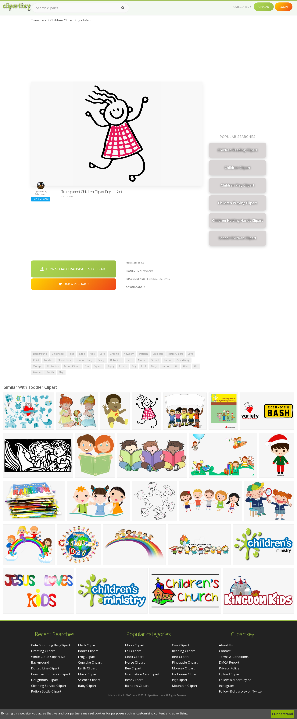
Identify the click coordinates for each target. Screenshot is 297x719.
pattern (143, 353)
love (190, 353)
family (50, 372)
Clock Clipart (134, 656)
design (101, 360)
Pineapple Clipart (185, 662)
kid (176, 366)
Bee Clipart (133, 668)
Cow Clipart (180, 645)
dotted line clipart (45, 668)
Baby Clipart (87, 685)
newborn (129, 353)
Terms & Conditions (234, 656)
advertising (183, 360)
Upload (263, 7)
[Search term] (80, 8)
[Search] (123, 8)
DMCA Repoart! (74, 284)
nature (166, 366)
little (82, 353)
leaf (143, 366)
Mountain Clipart (184, 685)
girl (196, 366)
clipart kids (64, 360)
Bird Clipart (180, 656)
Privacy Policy (229, 668)
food (71, 353)
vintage (37, 366)
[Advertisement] (116, 53)
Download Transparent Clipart (73, 269)
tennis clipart (72, 366)
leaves (123, 366)
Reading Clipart (183, 651)
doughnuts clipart (44, 680)
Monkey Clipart (183, 668)
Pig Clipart (179, 680)
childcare (158, 353)
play (61, 372)
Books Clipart (88, 651)
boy (134, 366)
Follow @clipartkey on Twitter (241, 691)
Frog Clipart (86, 656)
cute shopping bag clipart (50, 645)
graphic (114, 353)
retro (130, 360)
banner (37, 372)
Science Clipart (89, 680)
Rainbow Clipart (137, 685)
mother (142, 360)
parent (168, 360)
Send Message (41, 198)
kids (92, 353)
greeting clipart (43, 651)
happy (110, 366)
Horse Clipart (135, 662)
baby (154, 366)
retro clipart (175, 353)
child (36, 360)
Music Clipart (88, 674)
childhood (58, 353)
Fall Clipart (133, 651)
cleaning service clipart (48, 685)
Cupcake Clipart (90, 662)
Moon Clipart (135, 645)
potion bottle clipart (46, 691)
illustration (53, 366)
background (40, 353)
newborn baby (84, 360)
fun (87, 366)
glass (186, 366)
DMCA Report (229, 662)
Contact (225, 651)
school (155, 360)
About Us (226, 645)
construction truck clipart (50, 674)
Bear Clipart (134, 680)
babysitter (116, 360)
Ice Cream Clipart (185, 674)
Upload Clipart (230, 674)
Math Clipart (87, 645)
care (102, 353)
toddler (48, 360)
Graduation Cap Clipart (142, 674)
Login (284, 7)
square (98, 366)
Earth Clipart (87, 668)
